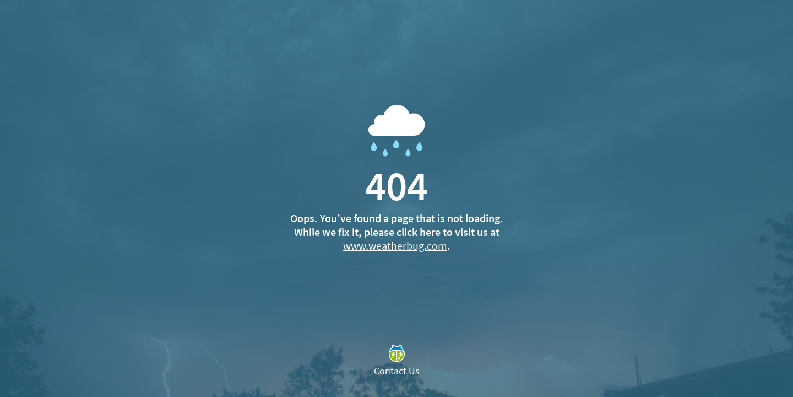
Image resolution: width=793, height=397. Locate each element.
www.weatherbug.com (395, 246)
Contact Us (397, 370)
